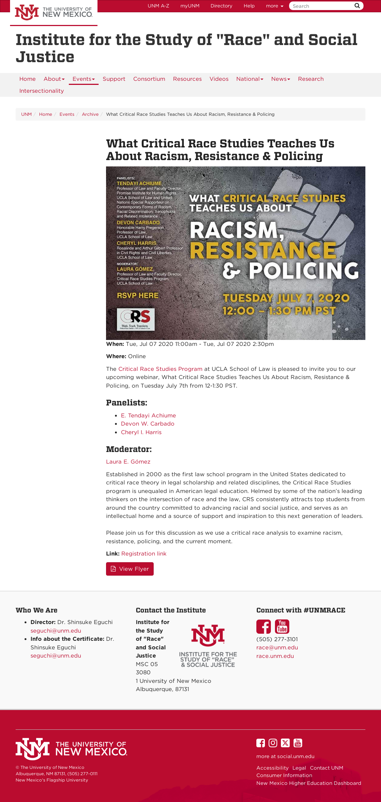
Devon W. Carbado (148, 423)
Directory (222, 6)
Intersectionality (41, 90)
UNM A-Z (158, 6)
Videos (218, 79)
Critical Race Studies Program (160, 369)
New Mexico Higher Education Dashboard (308, 783)
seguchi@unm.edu (56, 630)
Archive (90, 114)
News (281, 80)
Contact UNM (326, 768)
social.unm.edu (295, 756)
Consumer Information (284, 775)
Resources (187, 79)
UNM (26, 114)
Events (84, 80)
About (54, 80)
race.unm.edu (275, 656)
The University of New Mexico (53, 13)
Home (27, 79)
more (275, 6)
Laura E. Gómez (128, 461)
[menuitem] (27, 79)
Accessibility (272, 768)
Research (311, 79)
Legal (299, 768)
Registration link (144, 553)
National (250, 80)
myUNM (189, 6)
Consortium (149, 79)
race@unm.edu (277, 647)
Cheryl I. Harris (141, 432)
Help (249, 6)
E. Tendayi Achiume (148, 415)
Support (114, 79)
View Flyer (130, 569)
